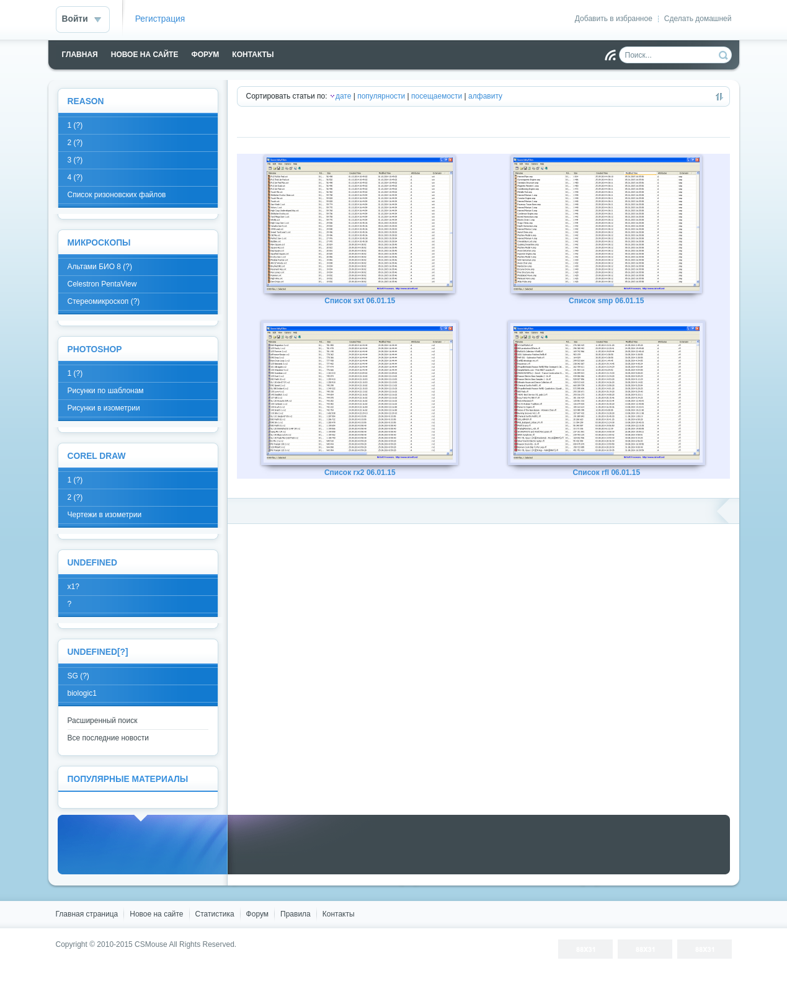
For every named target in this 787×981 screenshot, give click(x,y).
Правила (295, 914)
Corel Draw (97, 456)
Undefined (92, 562)
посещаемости (436, 96)
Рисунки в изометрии (104, 408)
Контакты (338, 914)
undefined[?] (98, 652)
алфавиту (485, 96)
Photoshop (95, 349)
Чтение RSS (610, 55)
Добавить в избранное (613, 18)
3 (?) (75, 160)
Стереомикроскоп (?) (104, 301)
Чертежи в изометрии (105, 514)
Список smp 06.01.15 (606, 300)
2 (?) (75, 142)
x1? (73, 586)
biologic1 (82, 693)
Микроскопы (99, 242)
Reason (86, 101)
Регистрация (160, 19)
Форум (257, 914)
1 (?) (75, 125)
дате (343, 96)
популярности (381, 96)
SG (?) (78, 676)
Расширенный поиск (103, 720)
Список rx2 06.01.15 (360, 472)
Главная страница (87, 914)
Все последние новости (108, 738)
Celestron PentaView (102, 284)
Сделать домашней (698, 18)
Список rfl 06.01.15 (606, 472)
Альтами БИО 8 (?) (100, 266)
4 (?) (75, 177)
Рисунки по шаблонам (106, 390)
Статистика (214, 914)
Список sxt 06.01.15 (359, 300)
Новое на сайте (156, 914)
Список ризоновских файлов (117, 194)
